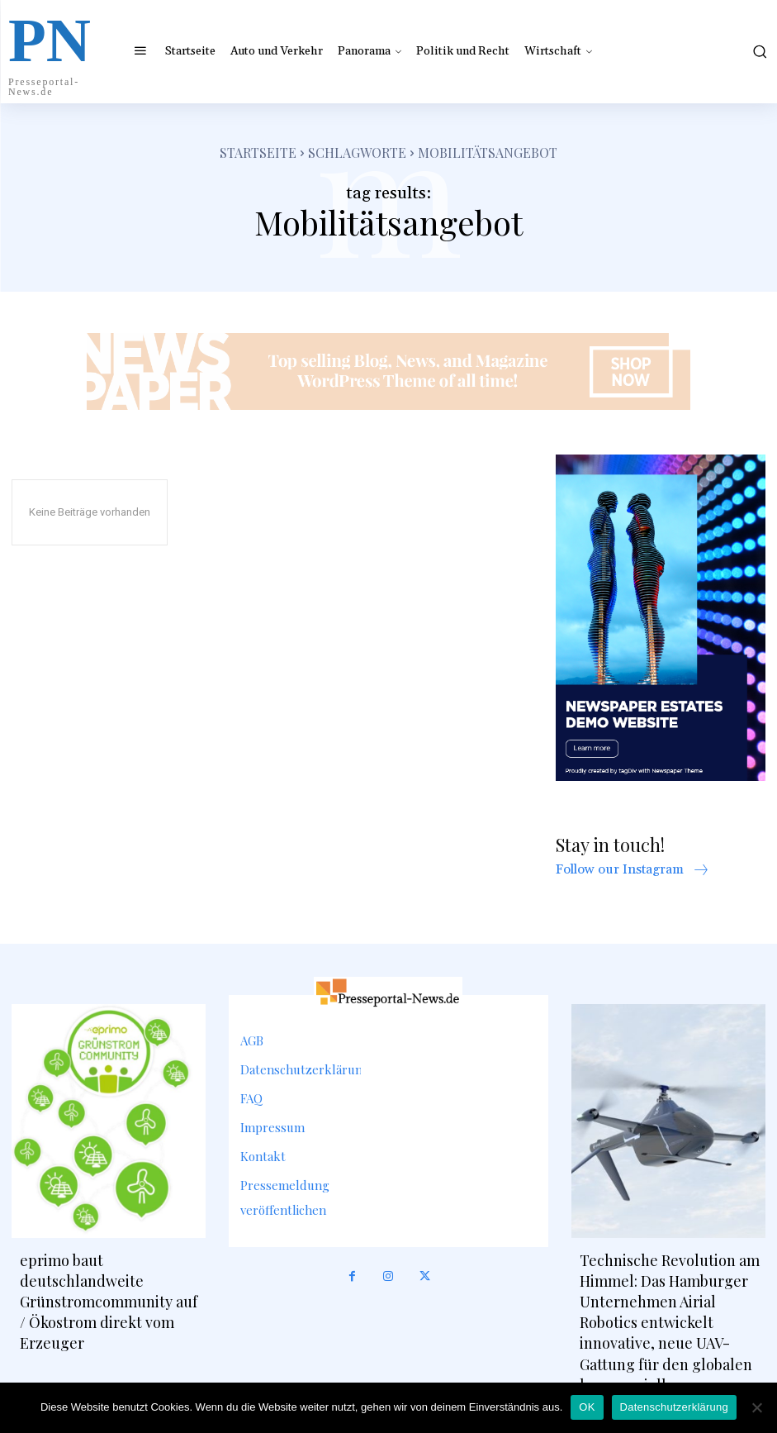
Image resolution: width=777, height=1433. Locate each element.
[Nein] (756, 1407)
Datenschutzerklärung (674, 1407)
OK (587, 1407)
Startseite (258, 152)
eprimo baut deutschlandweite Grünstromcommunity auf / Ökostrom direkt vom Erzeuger (108, 1302)
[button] (754, 51)
